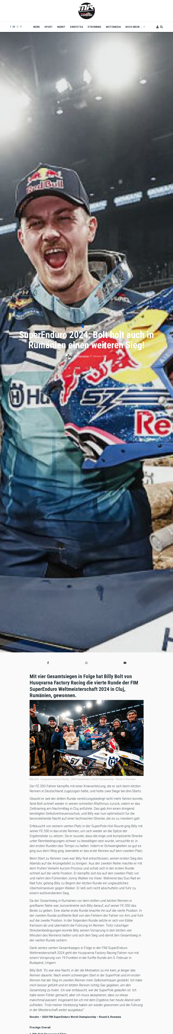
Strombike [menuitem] (94, 27)
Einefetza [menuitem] (76, 27)
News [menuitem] (36, 27)
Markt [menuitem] (61, 27)
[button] (48, 662)
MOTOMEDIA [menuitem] (113, 27)
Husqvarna (83, 356)
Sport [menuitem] (48, 27)
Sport (87, 326)
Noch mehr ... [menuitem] (134, 28)
